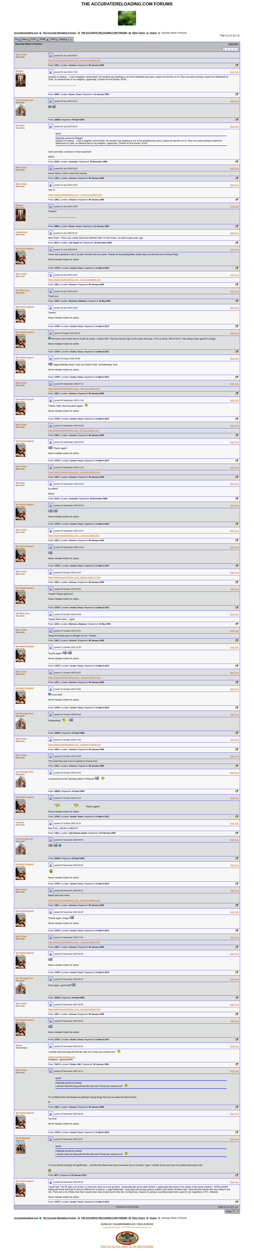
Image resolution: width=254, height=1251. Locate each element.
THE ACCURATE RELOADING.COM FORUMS (104, 33)
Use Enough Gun (24, 100)
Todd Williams (23, 1138)
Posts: (53, 65)
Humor (153, 33)
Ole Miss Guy (22, 290)
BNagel (19, 71)
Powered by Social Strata (127, 1207)
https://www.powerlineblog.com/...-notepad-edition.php (74, 677)
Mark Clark (21, 54)
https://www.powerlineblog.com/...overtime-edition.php (74, 900)
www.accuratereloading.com (61, 1057)
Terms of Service (145, 1224)
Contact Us (106, 1224)
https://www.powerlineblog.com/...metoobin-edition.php (74, 744)
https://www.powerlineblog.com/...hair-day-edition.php (74, 388)
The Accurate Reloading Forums (59, 33)
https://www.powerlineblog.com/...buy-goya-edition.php (74, 280)
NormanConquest (25, 248)
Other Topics (138, 33)
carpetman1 (22, 232)
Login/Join (233, 44)
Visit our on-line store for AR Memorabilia (127, 1245)
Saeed (19, 1045)
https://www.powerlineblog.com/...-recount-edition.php (74, 942)
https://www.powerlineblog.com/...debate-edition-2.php (74, 577)
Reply (229, 1211)
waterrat (20, 822)
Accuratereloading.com (26, 33)
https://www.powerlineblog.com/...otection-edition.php (73, 535)
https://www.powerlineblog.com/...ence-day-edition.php (74, 60)
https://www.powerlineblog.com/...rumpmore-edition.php (75, 195)
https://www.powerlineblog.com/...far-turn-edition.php (73, 430)
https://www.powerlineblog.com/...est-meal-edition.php (74, 1009)
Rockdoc (20, 125)
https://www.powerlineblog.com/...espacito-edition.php (74, 472)
